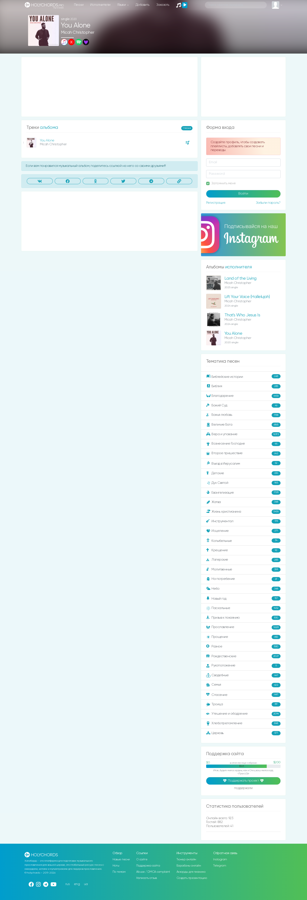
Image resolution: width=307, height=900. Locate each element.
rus (67, 884)
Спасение (243, 695)
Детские (243, 473)
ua (86, 884)
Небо (243, 589)
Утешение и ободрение (243, 714)
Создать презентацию (192, 878)
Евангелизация (243, 492)
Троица (243, 704)
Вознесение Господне (243, 444)
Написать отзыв (146, 878)
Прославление (243, 627)
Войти (243, 193)
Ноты (116, 865)
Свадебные (243, 675)
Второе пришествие (243, 453)
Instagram (220, 859)
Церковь (243, 733)
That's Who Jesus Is (242, 315)
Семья (243, 685)
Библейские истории (243, 376)
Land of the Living (240, 278)
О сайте (142, 859)
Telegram (219, 865)
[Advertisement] (109, 87)
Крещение (243, 550)
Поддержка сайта (148, 865)
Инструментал (243, 521)
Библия (243, 386)
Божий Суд (243, 405)
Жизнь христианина (243, 512)
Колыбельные (243, 540)
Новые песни (121, 859)
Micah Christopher (77, 32)
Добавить (142, 4)
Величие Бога (243, 425)
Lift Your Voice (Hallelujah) (247, 297)
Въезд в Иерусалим (243, 463)
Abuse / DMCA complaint (153, 871)
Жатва (243, 502)
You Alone (47, 140)
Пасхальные (243, 608)
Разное (243, 646)
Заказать (162, 4)
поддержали (243, 788)
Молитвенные (243, 569)
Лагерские (243, 560)
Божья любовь (243, 415)
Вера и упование (243, 434)
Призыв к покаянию (243, 618)
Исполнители (100, 4)
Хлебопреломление (243, 723)
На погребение (243, 579)
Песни (79, 4)
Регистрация (215, 202)
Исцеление (243, 531)
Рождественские (243, 656)
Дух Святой (243, 483)
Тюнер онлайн (186, 859)
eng (77, 884)
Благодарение (243, 396)
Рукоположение (243, 666)
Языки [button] (121, 4)
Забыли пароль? (268, 202)
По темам (119, 871)
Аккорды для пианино (191, 871)
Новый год (243, 598)
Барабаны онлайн (189, 865)
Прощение (243, 637)
